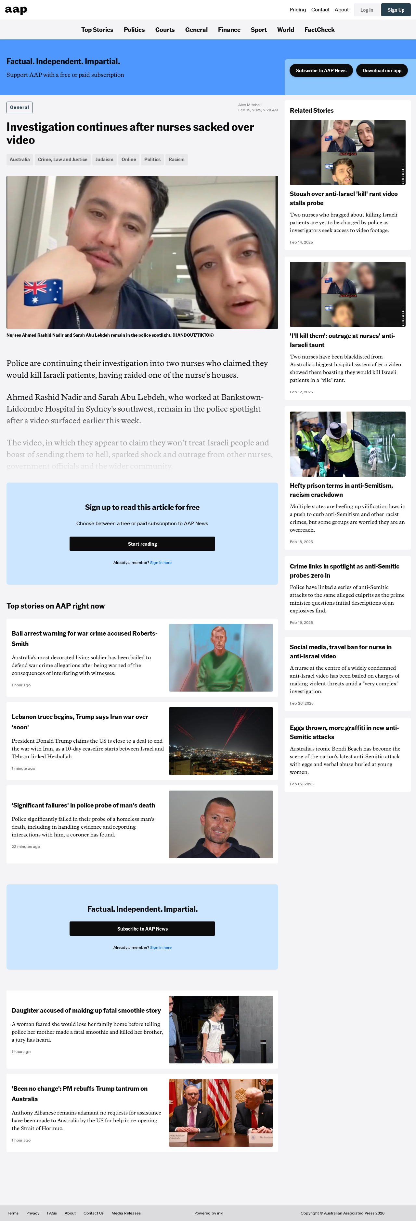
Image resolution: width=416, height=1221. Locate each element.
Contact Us (94, 1213)
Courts (165, 29)
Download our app (382, 70)
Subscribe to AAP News (321, 70)
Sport (259, 29)
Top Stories (97, 29)
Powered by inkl (208, 1213)
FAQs (52, 1213)
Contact (320, 10)
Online (129, 159)
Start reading (142, 543)
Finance (229, 29)
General (196, 29)
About (342, 10)
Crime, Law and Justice (62, 159)
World (285, 29)
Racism (177, 159)
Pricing (298, 10)
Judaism (104, 159)
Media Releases (126, 1213)
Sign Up (396, 10)
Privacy (32, 1213)
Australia (20, 159)
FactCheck (320, 29)
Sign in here (161, 562)
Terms (13, 1213)
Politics (134, 29)
